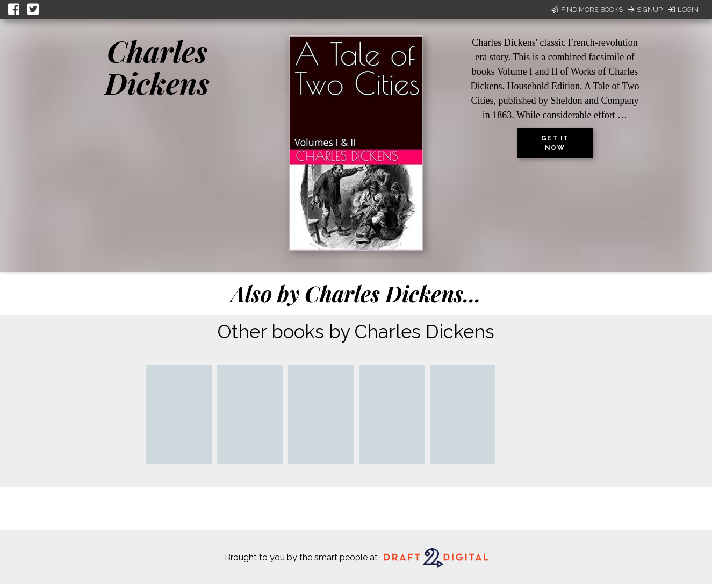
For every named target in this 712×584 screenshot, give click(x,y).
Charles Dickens (157, 67)
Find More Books (587, 9)
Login (683, 9)
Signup (645, 9)
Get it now (555, 143)
